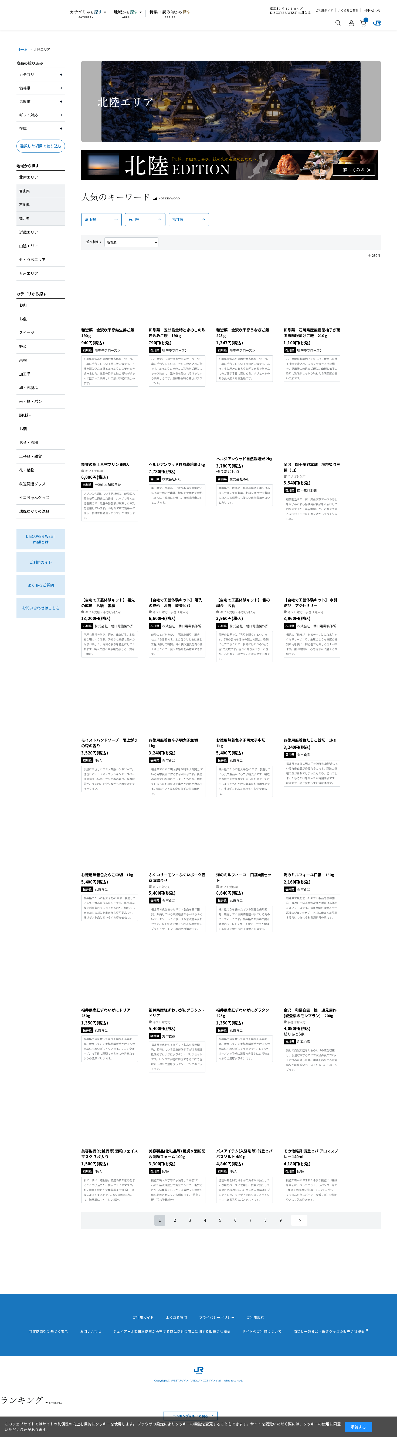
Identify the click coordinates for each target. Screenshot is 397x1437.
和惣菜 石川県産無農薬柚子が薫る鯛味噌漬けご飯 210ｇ (312, 332)
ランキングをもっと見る (190, 1416)
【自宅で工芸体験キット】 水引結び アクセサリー (310, 602)
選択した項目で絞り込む (41, 145)
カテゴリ (86, 13)
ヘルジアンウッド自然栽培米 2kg (244, 458)
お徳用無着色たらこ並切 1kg (310, 740)
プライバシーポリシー (217, 1317)
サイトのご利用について (261, 1331)
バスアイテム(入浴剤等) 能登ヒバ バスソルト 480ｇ (244, 1153)
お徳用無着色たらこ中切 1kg (107, 874)
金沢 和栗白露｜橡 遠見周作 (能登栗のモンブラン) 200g (310, 1012)
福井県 (178, 219)
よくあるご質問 (348, 10)
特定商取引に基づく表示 (48, 1331)
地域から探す (27, 165)
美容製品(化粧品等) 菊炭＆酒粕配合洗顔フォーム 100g (177, 1153)
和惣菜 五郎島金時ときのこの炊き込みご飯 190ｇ (177, 332)
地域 (126, 13)
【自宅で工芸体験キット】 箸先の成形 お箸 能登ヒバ (175, 602)
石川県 (134, 219)
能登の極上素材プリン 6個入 (105, 464)
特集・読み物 (170, 13)
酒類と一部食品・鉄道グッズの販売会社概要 (329, 1331)
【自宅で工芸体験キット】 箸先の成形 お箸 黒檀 (108, 602)
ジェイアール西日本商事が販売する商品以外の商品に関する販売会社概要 (172, 1331)
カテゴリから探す (31, 293)
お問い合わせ (372, 10)
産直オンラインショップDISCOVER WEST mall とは (290, 10)
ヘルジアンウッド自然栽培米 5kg (177, 464)
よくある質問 (176, 1317)
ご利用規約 (255, 1317)
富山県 (90, 219)
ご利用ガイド (324, 10)
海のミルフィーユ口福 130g (309, 874)
